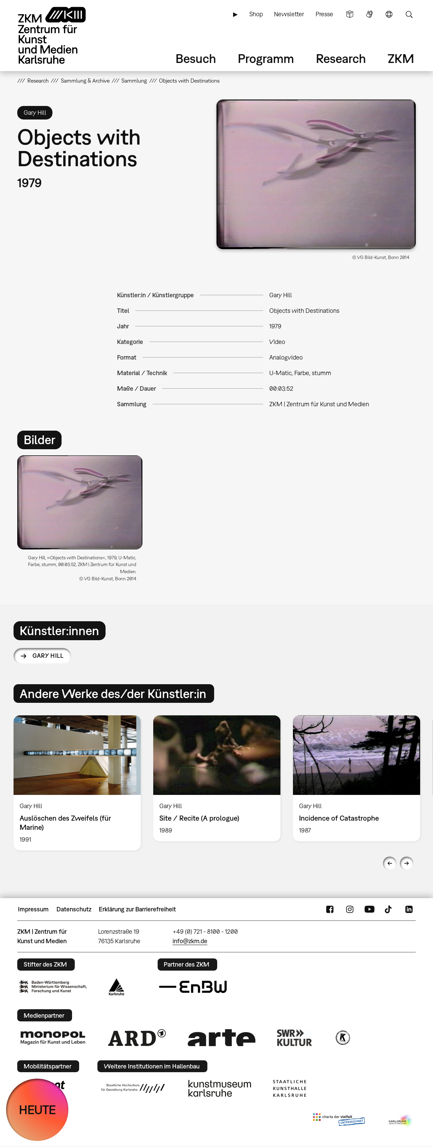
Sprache (389, 14)
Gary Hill (47, 655)
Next (406, 863)
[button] (316, 174)
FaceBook (330, 909)
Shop (256, 14)
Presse (324, 14)
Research (341, 58)
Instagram (350, 909)
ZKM (401, 58)
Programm (266, 58)
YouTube (369, 909)
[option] (83, 521)
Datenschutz (73, 909)
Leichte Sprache (350, 14)
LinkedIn (409, 909)
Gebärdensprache (369, 14)
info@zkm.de (190, 941)
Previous (389, 863)
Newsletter (289, 14)
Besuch (196, 58)
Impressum (33, 909)
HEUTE (37, 1109)
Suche (409, 14)
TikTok (389, 909)
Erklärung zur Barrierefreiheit (137, 909)
